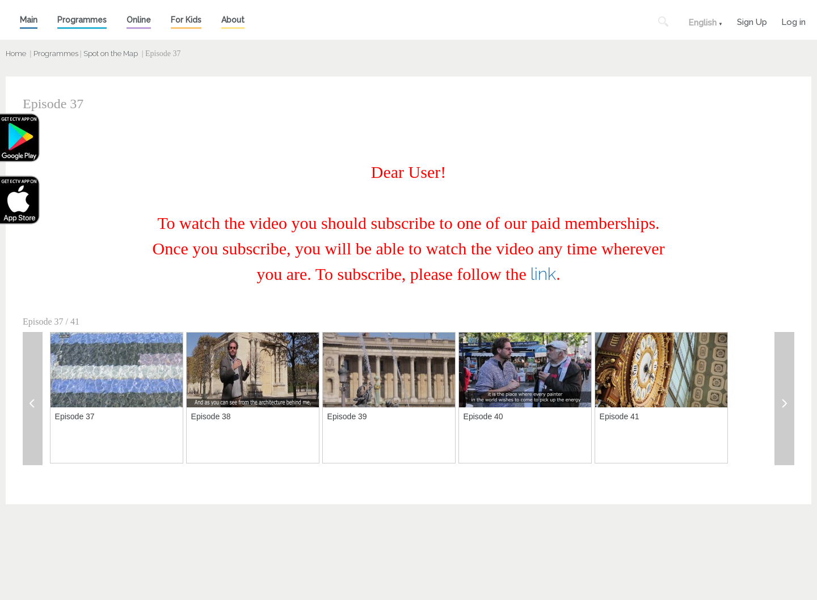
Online (139, 19)
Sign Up (752, 20)
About (233, 19)
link (543, 274)
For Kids (186, 19)
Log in (793, 20)
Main (28, 19)
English (702, 23)
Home (16, 53)
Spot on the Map (110, 53)
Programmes (82, 19)
